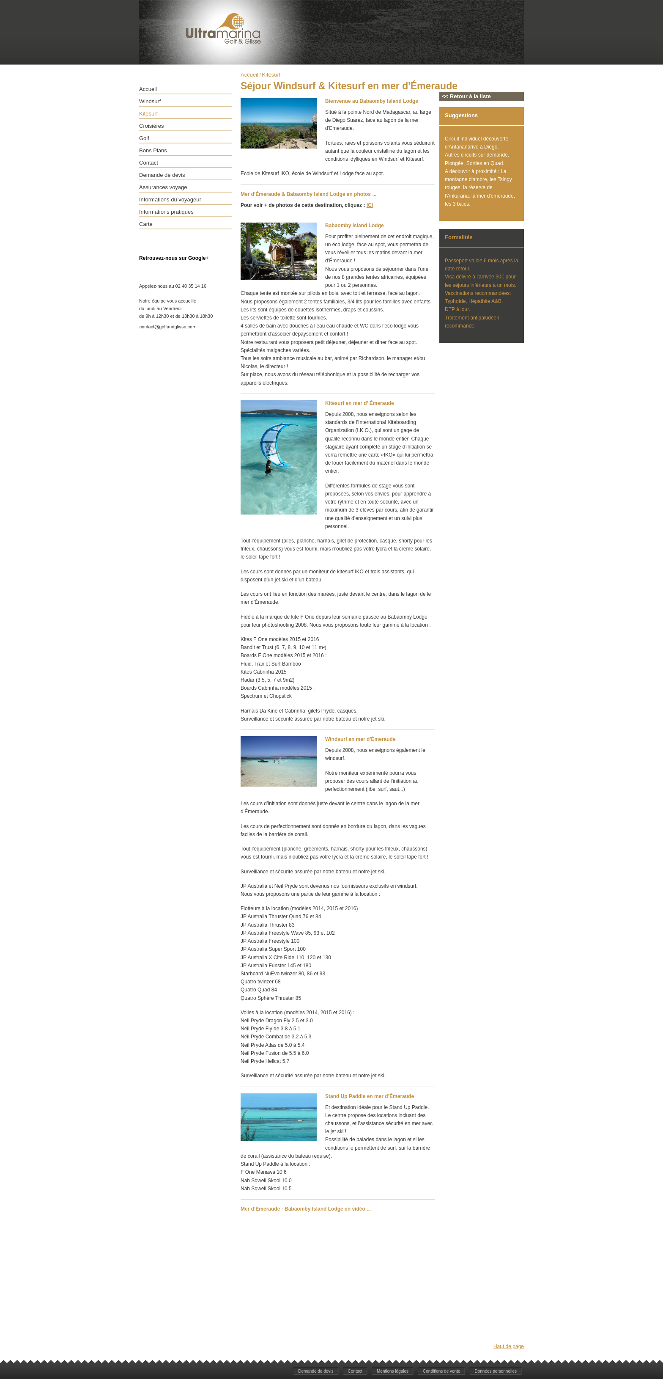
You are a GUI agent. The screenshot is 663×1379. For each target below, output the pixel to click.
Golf (144, 138)
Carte (146, 224)
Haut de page (508, 1346)
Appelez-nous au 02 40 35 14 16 (172, 286)
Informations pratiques (166, 212)
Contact (148, 162)
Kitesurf (148, 113)
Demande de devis (162, 175)
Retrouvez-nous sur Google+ (173, 258)
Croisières (151, 126)
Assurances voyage (163, 187)
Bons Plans (153, 150)
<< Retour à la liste (466, 96)
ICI (370, 205)
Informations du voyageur (170, 199)
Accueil (148, 89)
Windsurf (150, 101)
